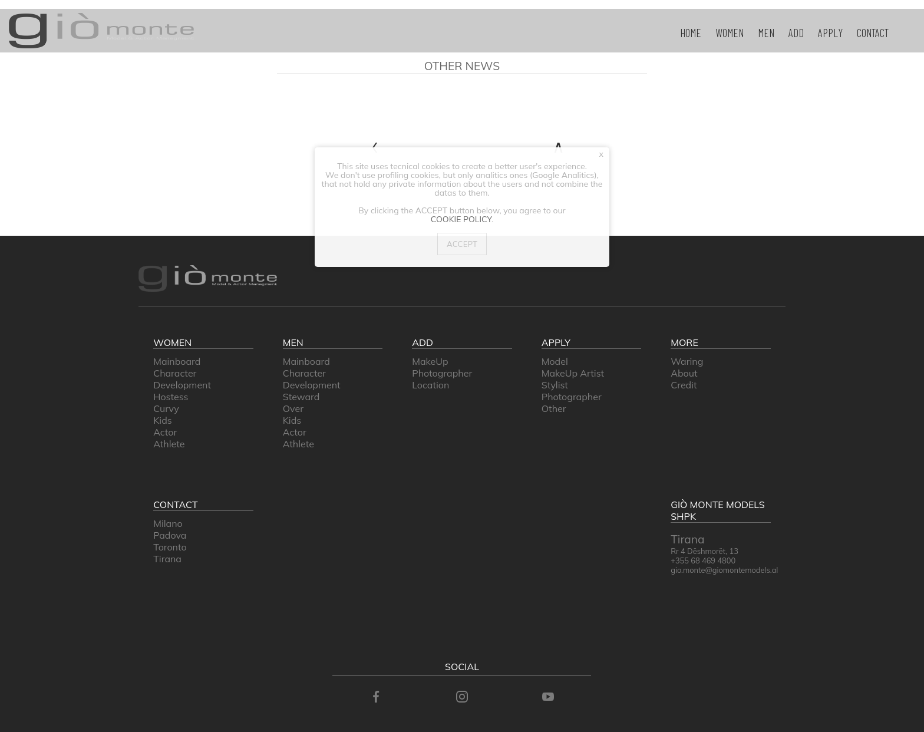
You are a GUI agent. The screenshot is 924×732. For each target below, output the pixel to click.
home (690, 32)
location (430, 385)
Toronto (169, 547)
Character (174, 373)
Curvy (166, 408)
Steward (301, 397)
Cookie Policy (461, 219)
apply (830, 32)
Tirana (167, 559)
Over (293, 408)
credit (684, 385)
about (684, 373)
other (554, 408)
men (766, 32)
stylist (555, 385)
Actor (165, 432)
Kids (162, 420)
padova (169, 535)
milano (167, 523)
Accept (462, 244)
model (555, 361)
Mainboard (176, 361)
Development (182, 385)
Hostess (170, 397)
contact (873, 32)
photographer (442, 373)
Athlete (168, 444)
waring (687, 361)
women (729, 32)
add (796, 32)
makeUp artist (573, 373)
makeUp (430, 361)
